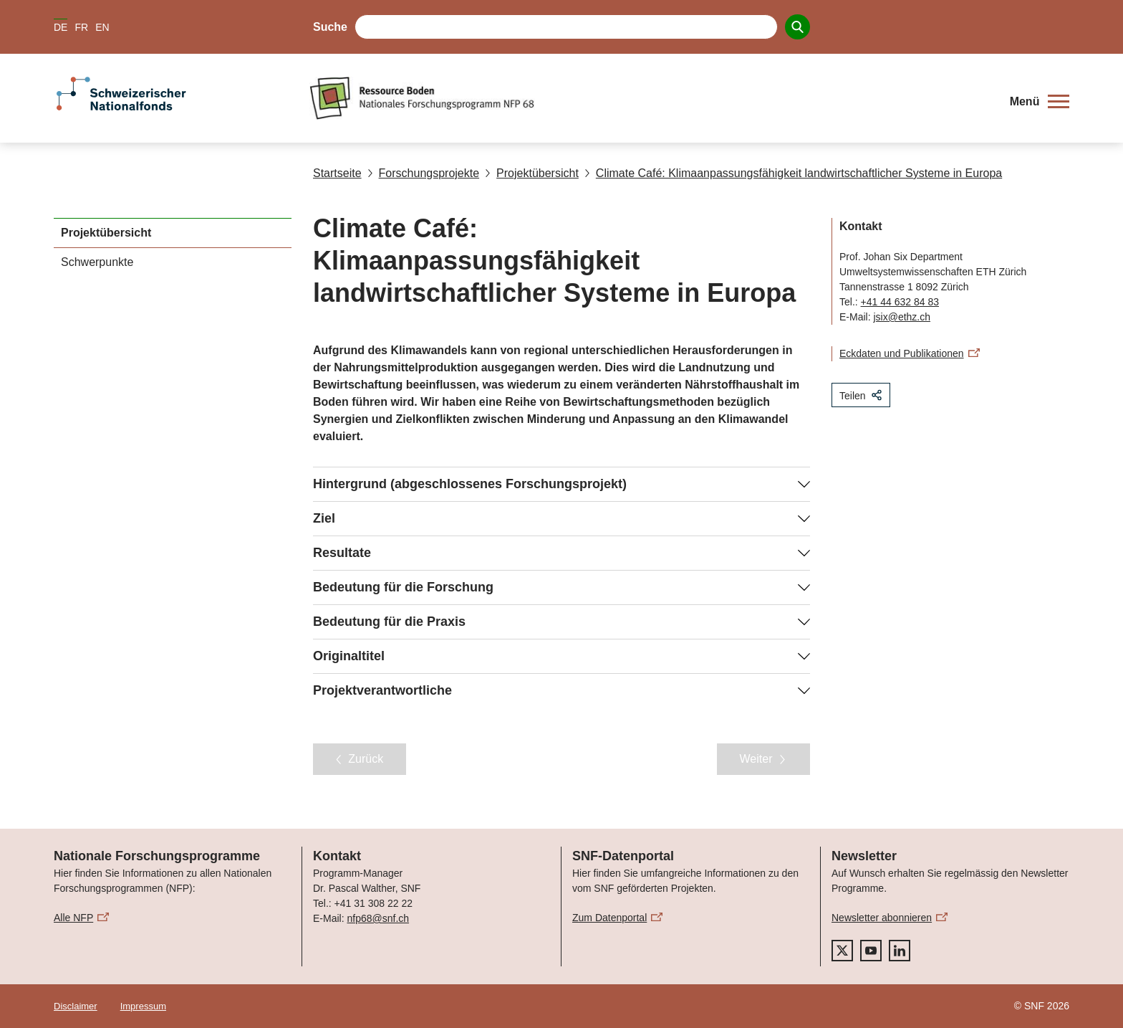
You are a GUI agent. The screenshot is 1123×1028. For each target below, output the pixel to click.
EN (102, 27)
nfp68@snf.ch (378, 918)
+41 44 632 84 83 (900, 302)
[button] (1039, 102)
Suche (330, 27)
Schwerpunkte (97, 262)
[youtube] (871, 950)
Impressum (143, 1006)
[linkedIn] (899, 950)
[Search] (797, 26)
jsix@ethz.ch (901, 317)
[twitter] (842, 950)
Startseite (337, 173)
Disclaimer (75, 1006)
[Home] (650, 98)
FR (81, 27)
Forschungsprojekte (423, 173)
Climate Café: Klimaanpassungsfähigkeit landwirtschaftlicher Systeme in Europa (793, 173)
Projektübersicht (532, 173)
